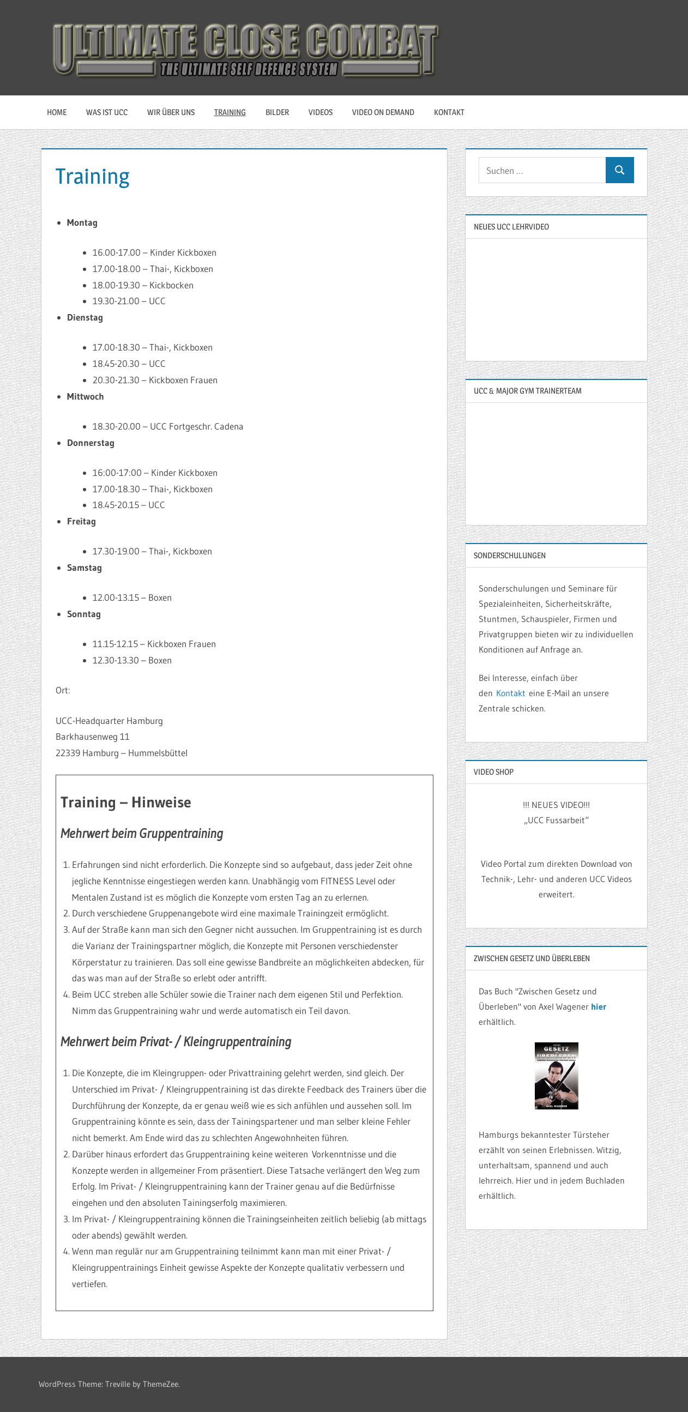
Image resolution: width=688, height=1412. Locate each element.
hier (598, 1006)
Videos (321, 112)
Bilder (277, 112)
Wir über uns (171, 112)
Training (230, 112)
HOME (57, 112)
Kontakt (449, 112)
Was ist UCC (107, 112)
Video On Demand (383, 112)
